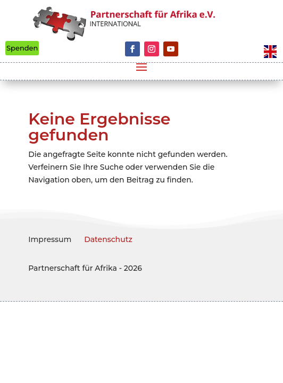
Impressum (49, 239)
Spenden (22, 48)
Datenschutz (108, 239)
